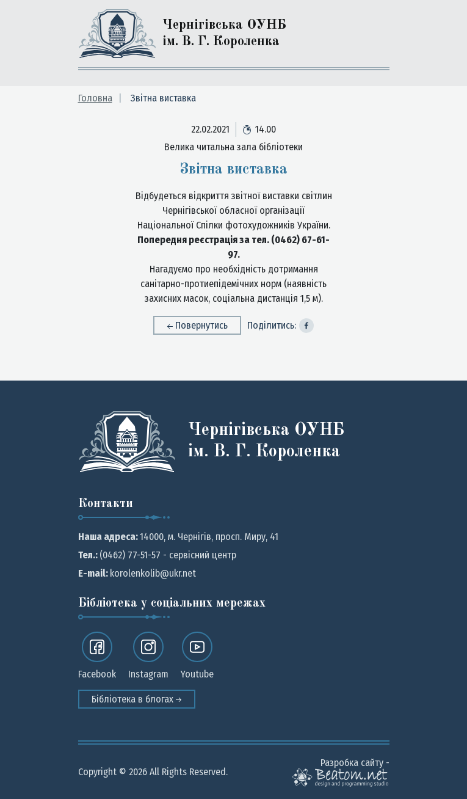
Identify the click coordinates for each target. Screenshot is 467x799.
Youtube (197, 656)
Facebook (97, 656)
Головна (95, 98)
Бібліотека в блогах (137, 699)
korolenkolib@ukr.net (153, 573)
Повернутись (197, 325)
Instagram (148, 656)
